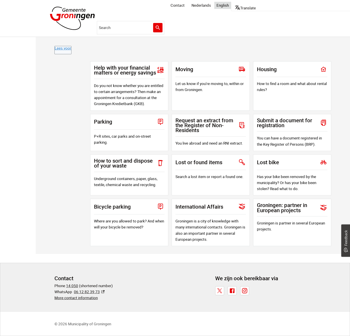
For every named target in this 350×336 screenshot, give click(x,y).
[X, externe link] (219, 290)
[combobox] (130, 27)
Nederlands (201, 5)
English (223, 5)
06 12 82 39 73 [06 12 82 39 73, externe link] (89, 291)
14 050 (72, 285)
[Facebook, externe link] (232, 290)
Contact (178, 5)
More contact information (76, 297)
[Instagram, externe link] (244, 290)
